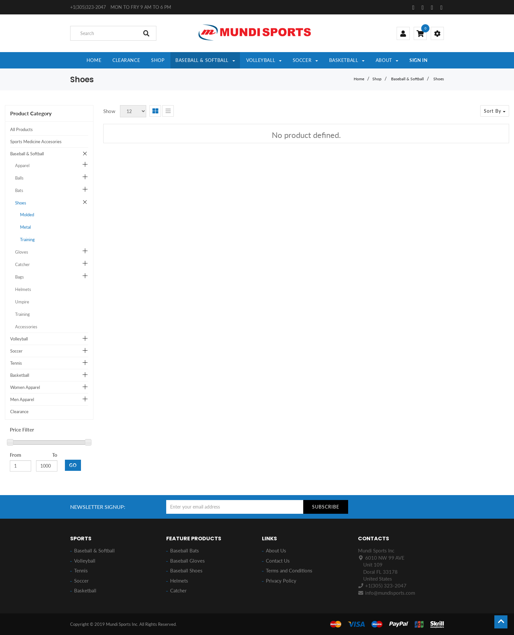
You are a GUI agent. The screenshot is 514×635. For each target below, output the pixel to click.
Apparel (22, 165)
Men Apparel (22, 399)
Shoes (438, 78)
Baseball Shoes (186, 570)
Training (27, 239)
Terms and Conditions (289, 570)
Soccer (16, 351)
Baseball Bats (184, 550)
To (54, 455)
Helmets (23, 289)
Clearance (19, 411)
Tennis (16, 363)
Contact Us (278, 561)
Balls (19, 178)
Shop (377, 78)
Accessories (26, 326)
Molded (27, 214)
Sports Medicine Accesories (36, 141)
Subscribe (325, 507)
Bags (19, 276)
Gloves (21, 252)
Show (109, 111)
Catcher (22, 264)
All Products (21, 129)
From (15, 455)
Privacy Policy (281, 581)
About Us (276, 550)
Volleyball (19, 338)
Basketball (19, 375)
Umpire (22, 301)
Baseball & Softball (407, 78)
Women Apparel (25, 387)
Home (359, 78)
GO (73, 465)
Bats (19, 190)
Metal (25, 227)
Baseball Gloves (187, 561)
